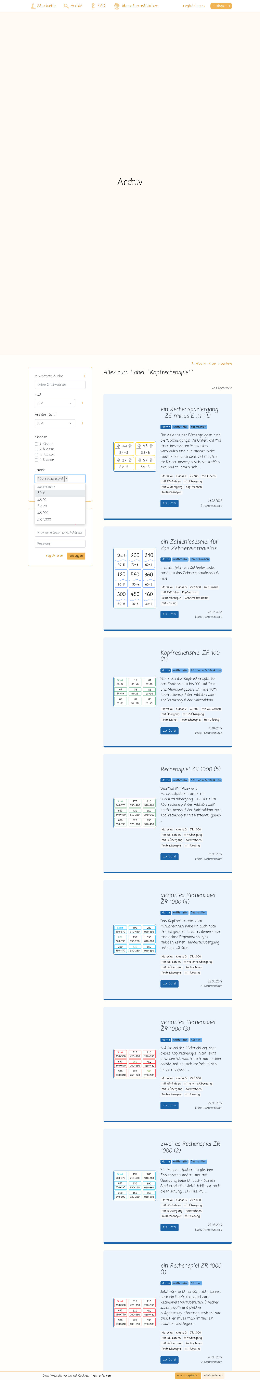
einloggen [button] (221, 6)
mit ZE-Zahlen (171, 482)
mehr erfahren (101, 1376)
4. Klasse (47, 460)
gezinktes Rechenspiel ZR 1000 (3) (187, 1026)
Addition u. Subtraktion (206, 671)
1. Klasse (46, 444)
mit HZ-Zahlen (171, 835)
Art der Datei (45, 414)
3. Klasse (47, 454)
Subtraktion (198, 427)
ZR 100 (194, 476)
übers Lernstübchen (135, 6)
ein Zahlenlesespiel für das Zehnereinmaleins (189, 545)
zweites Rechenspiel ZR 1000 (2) (190, 1147)
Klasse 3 (181, 587)
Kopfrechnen (194, 487)
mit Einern (209, 476)
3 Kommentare (211, 505)
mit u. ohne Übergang (198, 962)
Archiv (73, 6)
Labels (40, 470)
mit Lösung (169, 603)
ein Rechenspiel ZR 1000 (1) (190, 1269)
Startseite (43, 6)
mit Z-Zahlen (170, 593)
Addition (196, 1040)
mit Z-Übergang (172, 487)
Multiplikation (200, 559)
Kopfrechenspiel (171, 492)
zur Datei (169, 503)
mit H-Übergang (171, 840)
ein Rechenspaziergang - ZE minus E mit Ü (189, 413)
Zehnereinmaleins (196, 598)
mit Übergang (193, 482)
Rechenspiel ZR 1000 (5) (190, 770)
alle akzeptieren (188, 1376)
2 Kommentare (211, 1362)
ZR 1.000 (195, 587)
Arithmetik (180, 427)
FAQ (97, 6)
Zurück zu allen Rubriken (211, 364)
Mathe (165, 427)
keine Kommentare (208, 617)
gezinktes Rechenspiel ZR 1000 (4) (187, 899)
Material (167, 476)
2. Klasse (47, 449)
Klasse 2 (181, 476)
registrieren (194, 6)
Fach (38, 394)
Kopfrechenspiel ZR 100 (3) (189, 656)
